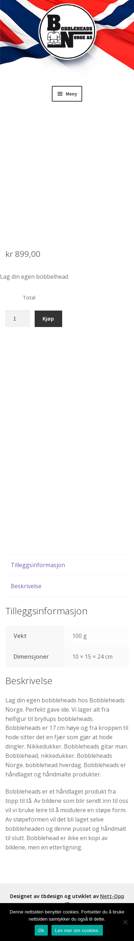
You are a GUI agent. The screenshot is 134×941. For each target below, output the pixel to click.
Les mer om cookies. (77, 930)
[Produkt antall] (17, 319)
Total (29, 297)
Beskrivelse (26, 586)
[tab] (67, 565)
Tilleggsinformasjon (38, 565)
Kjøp (48, 318)
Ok (41, 930)
